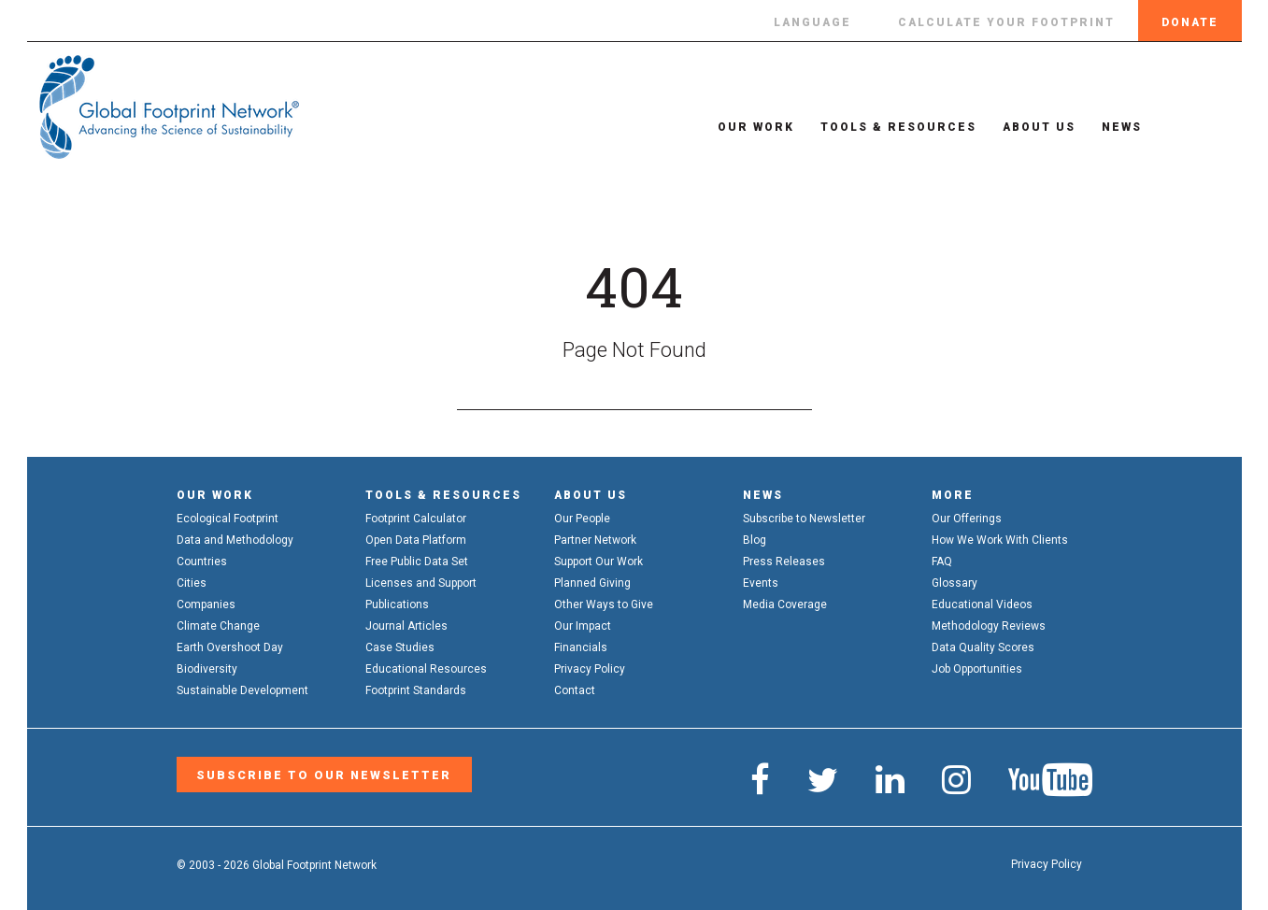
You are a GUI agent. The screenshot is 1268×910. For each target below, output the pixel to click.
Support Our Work (598, 561)
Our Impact (582, 626)
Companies (206, 604)
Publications (397, 604)
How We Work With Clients (1000, 540)
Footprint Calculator (415, 518)
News (1100, 127)
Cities (192, 583)
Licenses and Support (421, 583)
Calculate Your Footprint (1006, 22)
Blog (754, 540)
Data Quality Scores (983, 647)
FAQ (942, 561)
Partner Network (595, 540)
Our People (582, 518)
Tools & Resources (877, 127)
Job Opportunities (977, 668)
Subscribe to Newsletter (804, 518)
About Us (1017, 127)
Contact (574, 690)
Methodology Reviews (989, 626)
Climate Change (218, 626)
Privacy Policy (589, 668)
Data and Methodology (235, 540)
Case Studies (400, 647)
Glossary (954, 583)
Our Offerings (967, 518)
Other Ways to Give (603, 604)
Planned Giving (592, 583)
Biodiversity (207, 668)
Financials (580, 647)
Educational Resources (426, 668)
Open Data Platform (415, 540)
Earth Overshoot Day (230, 647)
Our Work (734, 127)
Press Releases (784, 561)
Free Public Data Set (416, 561)
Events (760, 583)
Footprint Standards (415, 690)
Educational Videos (982, 604)
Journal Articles (406, 626)
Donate (1189, 22)
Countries (202, 561)
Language (812, 22)
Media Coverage (785, 604)
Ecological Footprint (227, 518)
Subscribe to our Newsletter (318, 773)
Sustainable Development (242, 690)
